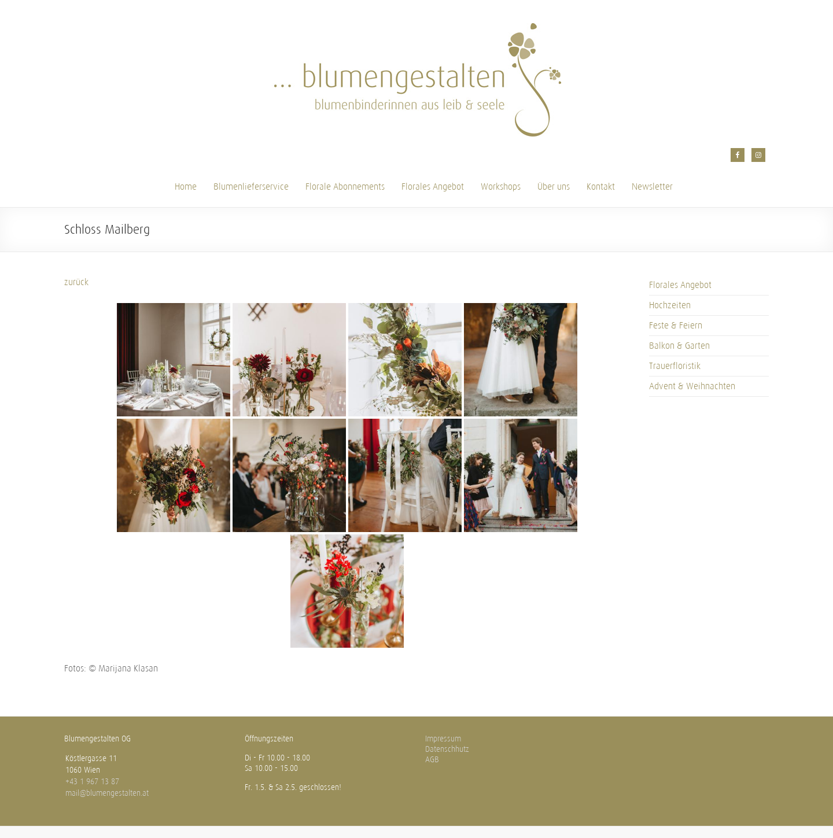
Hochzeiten (670, 305)
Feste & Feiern (675, 325)
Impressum (443, 738)
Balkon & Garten (679, 345)
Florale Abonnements (345, 186)
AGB (432, 759)
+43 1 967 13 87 (92, 781)
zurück (76, 282)
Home (186, 186)
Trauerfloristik (675, 366)
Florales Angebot (432, 186)
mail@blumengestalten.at (107, 793)
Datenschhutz (447, 749)
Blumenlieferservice (251, 186)
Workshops (501, 186)
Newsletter (652, 186)
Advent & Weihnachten (692, 386)
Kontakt (601, 186)
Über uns (553, 186)
